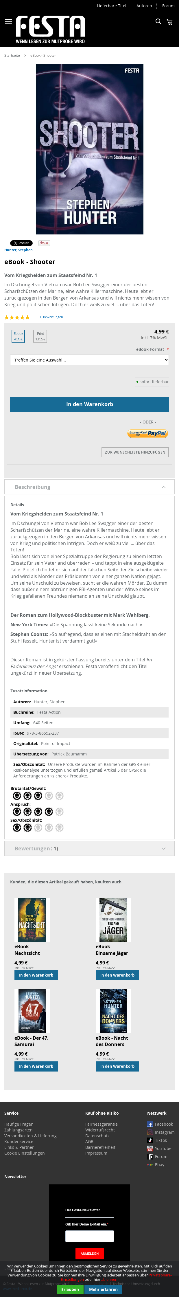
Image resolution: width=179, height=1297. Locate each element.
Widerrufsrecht (100, 1130)
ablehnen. (109, 1279)
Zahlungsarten (18, 1130)
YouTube (163, 1148)
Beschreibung (32, 487)
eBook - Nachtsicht (27, 949)
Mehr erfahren (103, 1289)
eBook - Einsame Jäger (112, 949)
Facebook (164, 1124)
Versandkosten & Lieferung (30, 1135)
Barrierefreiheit (100, 1147)
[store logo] (50, 29)
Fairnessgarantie (101, 1124)
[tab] (89, 486)
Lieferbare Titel (111, 5)
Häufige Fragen (19, 1124)
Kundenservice (18, 1141)
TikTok (161, 1140)
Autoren (144, 5)
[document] (89, 1279)
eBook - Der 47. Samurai (31, 1041)
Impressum (96, 1153)
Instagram (165, 1132)
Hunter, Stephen (18, 249)
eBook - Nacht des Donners (112, 1041)
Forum (168, 5)
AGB (89, 1141)
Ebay (159, 1164)
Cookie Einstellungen (24, 1153)
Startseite (12, 55)
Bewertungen (36, 848)
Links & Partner (19, 1147)
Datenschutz (97, 1135)
